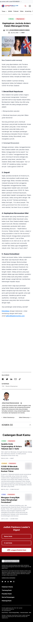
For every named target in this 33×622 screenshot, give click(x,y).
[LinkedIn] (8, 581)
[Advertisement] (16, 350)
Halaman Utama (7, 587)
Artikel (10, 11)
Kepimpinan (20, 19)
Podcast (15, 11)
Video (21, 11)
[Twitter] (5, 581)
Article (11, 19)
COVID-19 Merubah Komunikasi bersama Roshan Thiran (10, 468)
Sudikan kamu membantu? (8, 577)
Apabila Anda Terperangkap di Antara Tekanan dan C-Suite (11, 446)
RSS (30, 612)
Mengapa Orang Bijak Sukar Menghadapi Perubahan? (10, 499)
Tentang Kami (7, 590)
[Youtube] (11, 581)
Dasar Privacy (5, 612)
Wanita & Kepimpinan (12, 386)
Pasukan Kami (7, 594)
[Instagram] (13, 581)
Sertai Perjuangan (8, 597)
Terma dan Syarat (24, 612)
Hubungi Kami (6, 601)
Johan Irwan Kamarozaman (19, 30)
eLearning (28, 11)
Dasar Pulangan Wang (14, 612)
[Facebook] (2, 581)
